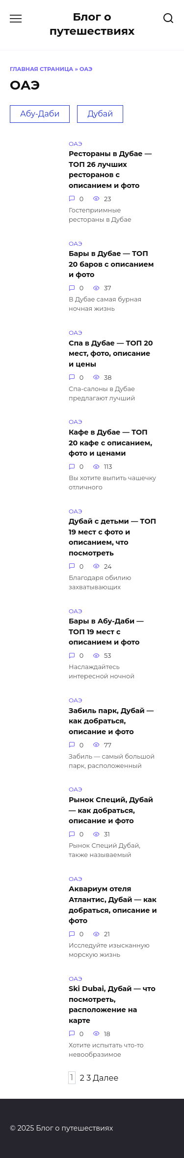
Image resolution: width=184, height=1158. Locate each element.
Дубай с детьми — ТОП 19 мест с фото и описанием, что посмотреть (112, 537)
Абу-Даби (39, 113)
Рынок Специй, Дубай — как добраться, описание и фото (111, 810)
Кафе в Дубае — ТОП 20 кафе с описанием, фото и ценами (110, 443)
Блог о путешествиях (92, 24)
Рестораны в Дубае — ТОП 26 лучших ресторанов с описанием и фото (110, 170)
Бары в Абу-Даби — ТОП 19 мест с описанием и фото (106, 632)
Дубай (100, 113)
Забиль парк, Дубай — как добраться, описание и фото (111, 721)
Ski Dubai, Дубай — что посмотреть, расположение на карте (112, 1005)
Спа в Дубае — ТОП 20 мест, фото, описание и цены (111, 354)
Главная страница (41, 69)
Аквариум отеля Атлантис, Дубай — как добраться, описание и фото (113, 905)
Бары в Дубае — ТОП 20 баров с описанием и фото (111, 264)
